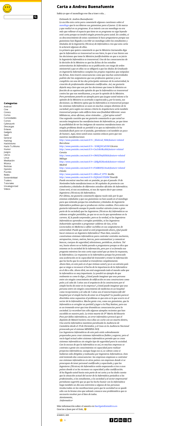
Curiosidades (10, 118)
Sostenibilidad (10, 177)
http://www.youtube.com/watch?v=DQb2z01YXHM (84, 177)
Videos (7, 189)
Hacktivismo (10, 143)
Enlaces (7, 129)
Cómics (7, 112)
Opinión (8, 169)
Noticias (8, 166)
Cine (6, 109)
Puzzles (7, 172)
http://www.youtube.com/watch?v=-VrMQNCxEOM (84, 146)
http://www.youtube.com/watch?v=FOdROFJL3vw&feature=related (92, 167)
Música (7, 163)
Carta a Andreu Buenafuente (85, 6)
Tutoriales (9, 183)
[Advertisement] (20, 60)
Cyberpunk (9, 123)
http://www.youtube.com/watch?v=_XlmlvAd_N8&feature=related (91, 139)
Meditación (9, 160)
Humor (7, 149)
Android (7, 106)
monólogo (64, 25)
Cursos (7, 120)
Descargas (9, 126)
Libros (7, 154)
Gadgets (8, 132)
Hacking (8, 140)
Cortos (7, 115)
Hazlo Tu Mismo (12, 146)
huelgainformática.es (106, 406)
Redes (7, 174)
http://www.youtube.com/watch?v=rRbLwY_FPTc (83, 174)
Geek (6, 135)
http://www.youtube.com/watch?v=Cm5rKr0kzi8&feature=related (91, 149)
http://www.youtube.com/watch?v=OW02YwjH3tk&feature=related (92, 155)
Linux (6, 157)
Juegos (7, 152)
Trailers (7, 180)
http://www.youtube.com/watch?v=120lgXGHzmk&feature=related (92, 161)
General (7, 137)
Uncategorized (11, 186)
